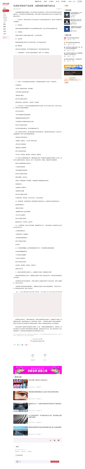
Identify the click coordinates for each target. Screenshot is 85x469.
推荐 (4, 12)
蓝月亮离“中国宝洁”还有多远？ (38, 380)
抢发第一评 (60, 8)
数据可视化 (17, 451)
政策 (4, 29)
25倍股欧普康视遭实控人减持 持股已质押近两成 (44, 392)
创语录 (4, 14)
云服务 (45, 1)
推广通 (57, 1)
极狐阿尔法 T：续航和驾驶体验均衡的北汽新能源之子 (45, 404)
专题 (4, 31)
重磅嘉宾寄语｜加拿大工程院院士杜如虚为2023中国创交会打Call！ (76, 20)
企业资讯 (5, 20)
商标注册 (39, 1)
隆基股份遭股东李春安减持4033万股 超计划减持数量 (45, 427)
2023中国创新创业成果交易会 (73, 42)
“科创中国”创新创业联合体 (73, 37)
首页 (4, 8)
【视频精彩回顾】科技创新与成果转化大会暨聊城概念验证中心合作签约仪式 (76, 27)
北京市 (4, 22)
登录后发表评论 (55, 461)
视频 (4, 26)
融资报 (4, 15)
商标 (4, 24)
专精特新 (5, 19)
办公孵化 (51, 1)
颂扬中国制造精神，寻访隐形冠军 (74, 59)
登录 (16, 455)
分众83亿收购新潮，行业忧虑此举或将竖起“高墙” (76, 13)
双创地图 (63, 1)
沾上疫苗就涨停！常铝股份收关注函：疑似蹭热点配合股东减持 (45, 416)
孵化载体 (5, 17)
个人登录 (79, 1)
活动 (4, 33)
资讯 (4, 10)
